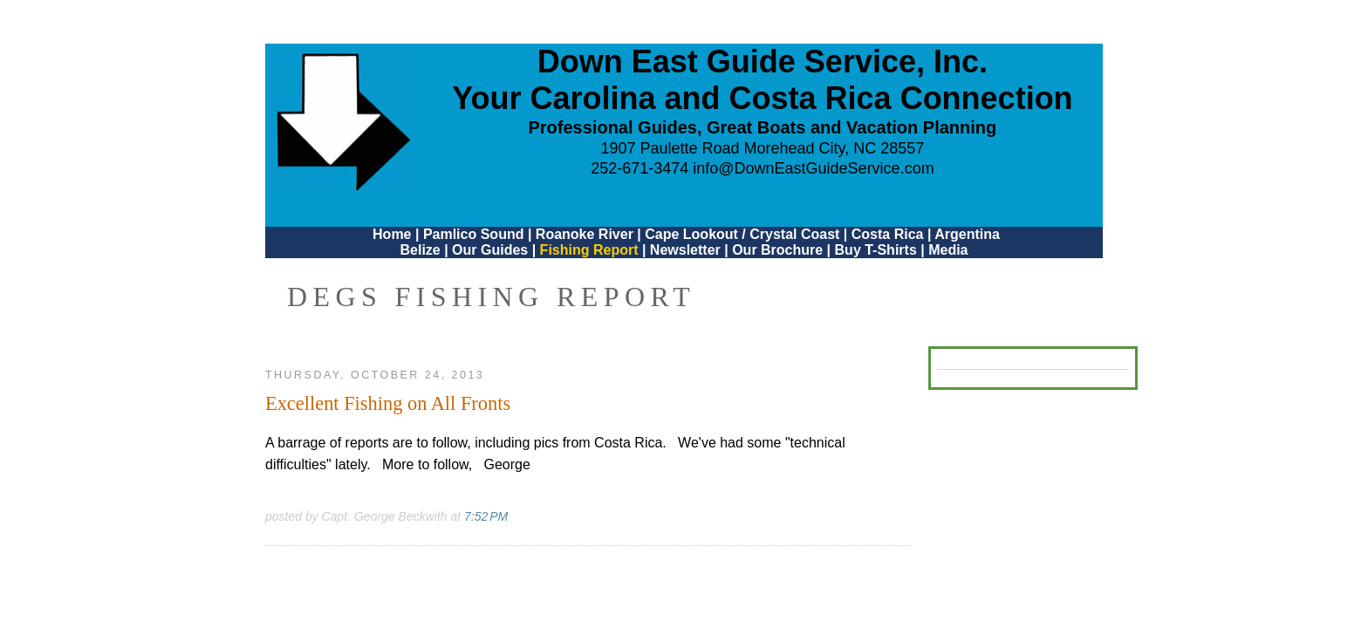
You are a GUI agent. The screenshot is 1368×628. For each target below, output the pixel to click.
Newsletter (685, 249)
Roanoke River (584, 234)
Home (392, 234)
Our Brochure (777, 249)
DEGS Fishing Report (491, 296)
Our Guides (490, 249)
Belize (420, 249)
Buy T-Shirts (876, 249)
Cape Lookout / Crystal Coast (742, 234)
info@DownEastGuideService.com (813, 168)
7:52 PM (486, 516)
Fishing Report (591, 249)
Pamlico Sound (473, 234)
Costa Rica (888, 234)
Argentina (967, 234)
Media (948, 249)
